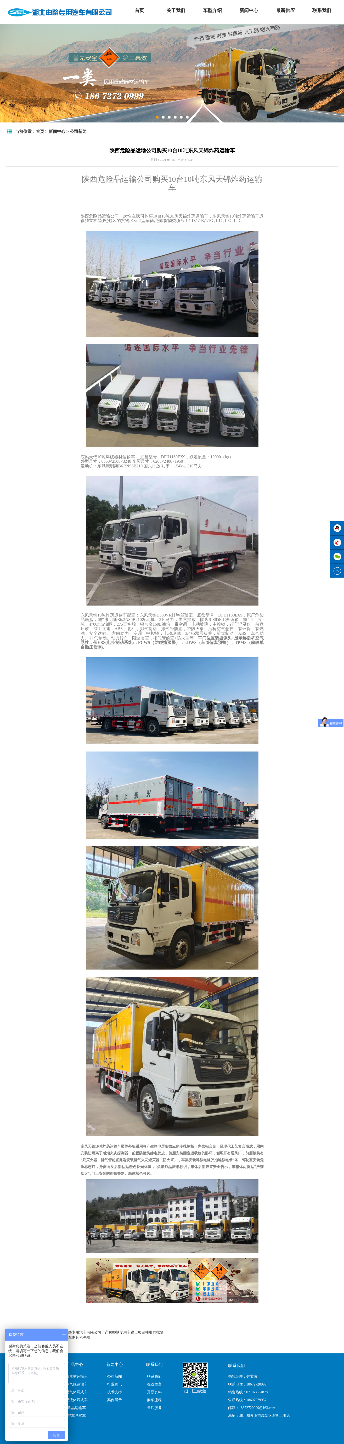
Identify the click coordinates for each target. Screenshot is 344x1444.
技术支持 (114, 1392)
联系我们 (321, 10)
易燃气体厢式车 (75, 1392)
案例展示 (114, 1400)
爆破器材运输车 (75, 1376)
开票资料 (154, 1392)
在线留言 (154, 1384)
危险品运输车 (75, 1408)
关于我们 (175, 10)
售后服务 (154, 1408)
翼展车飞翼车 (75, 1416)
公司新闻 (78, 131)
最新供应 (285, 10)
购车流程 (154, 1400)
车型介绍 (212, 10)
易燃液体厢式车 (75, 1400)
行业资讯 (114, 1384)
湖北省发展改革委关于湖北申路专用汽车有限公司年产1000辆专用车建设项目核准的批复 (92, 1332)
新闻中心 (248, 10)
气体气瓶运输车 (75, 1384)
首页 (139, 10)
